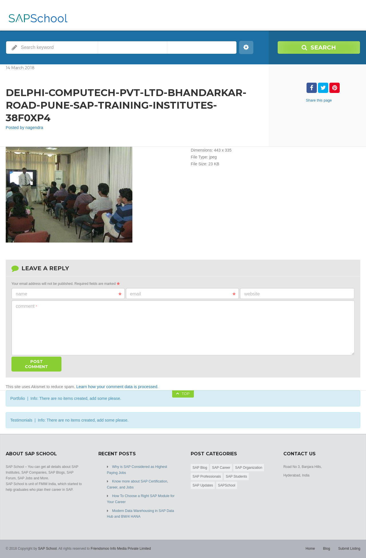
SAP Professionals (206, 476)
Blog (327, 547)
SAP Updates (202, 485)
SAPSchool (226, 485)
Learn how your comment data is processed (115, 386)
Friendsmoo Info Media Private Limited (119, 547)
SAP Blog (199, 467)
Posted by (23, 127)
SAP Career (221, 467)
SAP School (47, 547)
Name (69, 294)
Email (183, 294)
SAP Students (236, 476)
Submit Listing (349, 547)
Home (311, 547)
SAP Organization (248, 467)
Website (252, 293)
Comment (26, 305)
